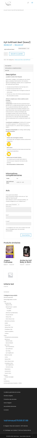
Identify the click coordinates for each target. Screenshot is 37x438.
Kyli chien (20, 59)
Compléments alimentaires (11, 337)
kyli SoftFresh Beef (9, 49)
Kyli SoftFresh (26, 59)
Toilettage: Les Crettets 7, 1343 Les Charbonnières (18, 430)
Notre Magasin (8, 402)
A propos (6, 409)
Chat (5, 301)
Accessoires (8, 371)
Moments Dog (9, 367)
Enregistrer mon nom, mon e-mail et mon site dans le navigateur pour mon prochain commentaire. (18, 229)
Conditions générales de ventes (12, 392)
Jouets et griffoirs (9, 331)
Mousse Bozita (9, 314)
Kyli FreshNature (10, 346)
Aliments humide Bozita (12, 312)
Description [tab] (8, 65)
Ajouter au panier (17, 54)
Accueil (5, 10)
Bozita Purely (9, 341)
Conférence (6, 381)
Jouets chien (8, 373)
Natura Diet (7, 359)
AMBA (6, 323)
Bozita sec (7, 339)
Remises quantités (8, 297)
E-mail (8, 221)
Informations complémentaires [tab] (13, 68)
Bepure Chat (9, 304)
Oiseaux (6, 375)
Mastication (8, 369)
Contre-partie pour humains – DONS (13, 383)
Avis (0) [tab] (7, 70)
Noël (5, 379)
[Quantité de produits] (6, 54)
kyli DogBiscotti (10, 352)
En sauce (9, 308)
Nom (7, 215)
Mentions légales (8, 395)
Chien (5, 335)
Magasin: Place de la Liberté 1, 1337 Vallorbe (16, 426)
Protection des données (10, 399)
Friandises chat (8, 329)
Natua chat (8, 316)
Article (9, 10)
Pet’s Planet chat (10, 319)
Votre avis (8, 206)
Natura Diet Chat (9, 327)
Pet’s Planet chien (9, 361)
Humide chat (8, 303)
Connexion (6, 292)
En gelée (9, 310)
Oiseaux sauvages (9, 377)
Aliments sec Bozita (10, 321)
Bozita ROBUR (9, 343)
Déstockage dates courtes (10, 299)
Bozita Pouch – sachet (11, 307)
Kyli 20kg (8, 350)
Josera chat (7, 325)
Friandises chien (9, 363)
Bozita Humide (8, 355)
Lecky (6, 357)
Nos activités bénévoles (10, 406)
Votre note (9, 204)
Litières (6, 333)
